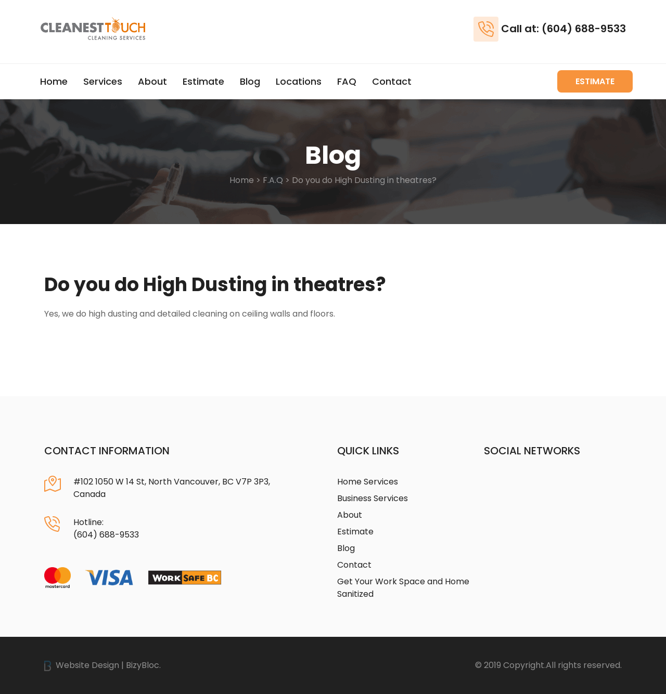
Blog (250, 81)
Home (54, 81)
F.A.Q (273, 180)
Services (102, 81)
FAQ (346, 81)
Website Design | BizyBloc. (102, 665)
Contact (392, 81)
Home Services (367, 482)
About (152, 81)
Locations (299, 81)
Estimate (203, 81)
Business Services (372, 498)
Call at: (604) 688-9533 (563, 28)
